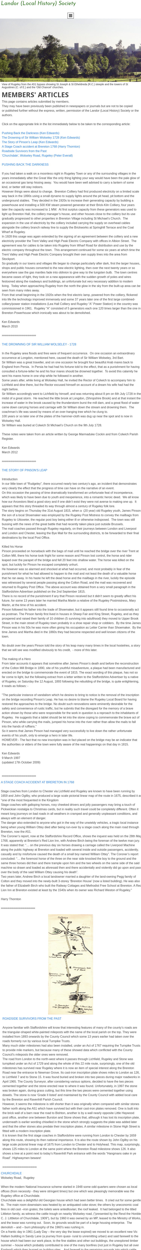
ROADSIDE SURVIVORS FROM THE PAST (31, 1018)
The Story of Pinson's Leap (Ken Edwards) (30, 142)
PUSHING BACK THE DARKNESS (25, 164)
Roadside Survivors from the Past (24, 151)
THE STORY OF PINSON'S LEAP (24, 470)
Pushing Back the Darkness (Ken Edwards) (30, 133)
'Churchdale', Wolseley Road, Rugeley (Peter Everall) (37, 155)
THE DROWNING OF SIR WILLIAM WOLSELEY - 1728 (39, 344)
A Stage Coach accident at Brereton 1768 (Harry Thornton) (41, 146)
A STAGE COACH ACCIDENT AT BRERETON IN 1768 (37, 782)
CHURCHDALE (11, 1173)
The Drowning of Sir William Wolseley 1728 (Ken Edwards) (41, 137)
